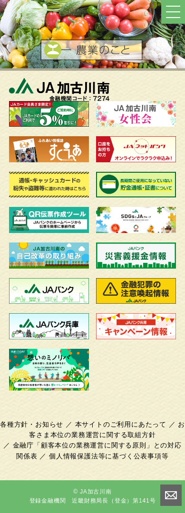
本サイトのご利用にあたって (120, 424)
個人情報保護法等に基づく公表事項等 (109, 456)
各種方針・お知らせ (31, 424)
